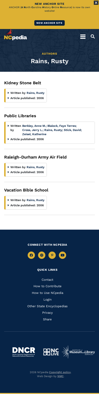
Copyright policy (60, 372)
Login (47, 299)
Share (47, 319)
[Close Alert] (96, 3)
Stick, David (73, 130)
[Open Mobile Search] (91, 36)
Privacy (47, 313)
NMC (60, 376)
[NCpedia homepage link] (15, 34)
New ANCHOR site (49, 22)
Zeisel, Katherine (34, 134)
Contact (47, 280)
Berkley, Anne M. (34, 125)
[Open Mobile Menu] (82, 36)
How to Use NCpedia (47, 293)
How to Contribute (47, 286)
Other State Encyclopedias (47, 306)
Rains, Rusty (36, 92)
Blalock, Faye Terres (62, 125)
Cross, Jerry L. (32, 130)
